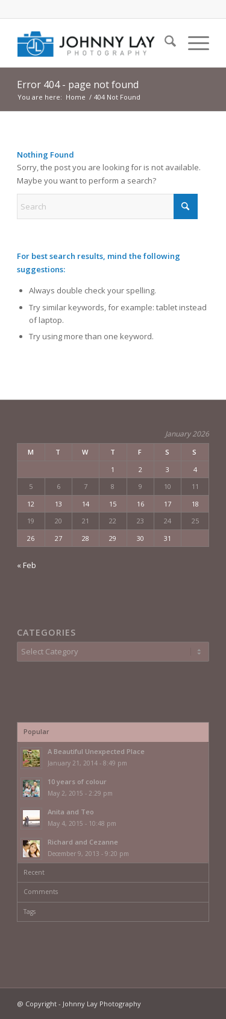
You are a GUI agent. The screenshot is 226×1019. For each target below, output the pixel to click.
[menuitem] (164, 43)
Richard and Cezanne (83, 841)
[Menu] (192, 43)
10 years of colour (77, 781)
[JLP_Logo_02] (94, 43)
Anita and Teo (71, 811)
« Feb (26, 565)
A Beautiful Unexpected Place (96, 751)
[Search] (164, 43)
